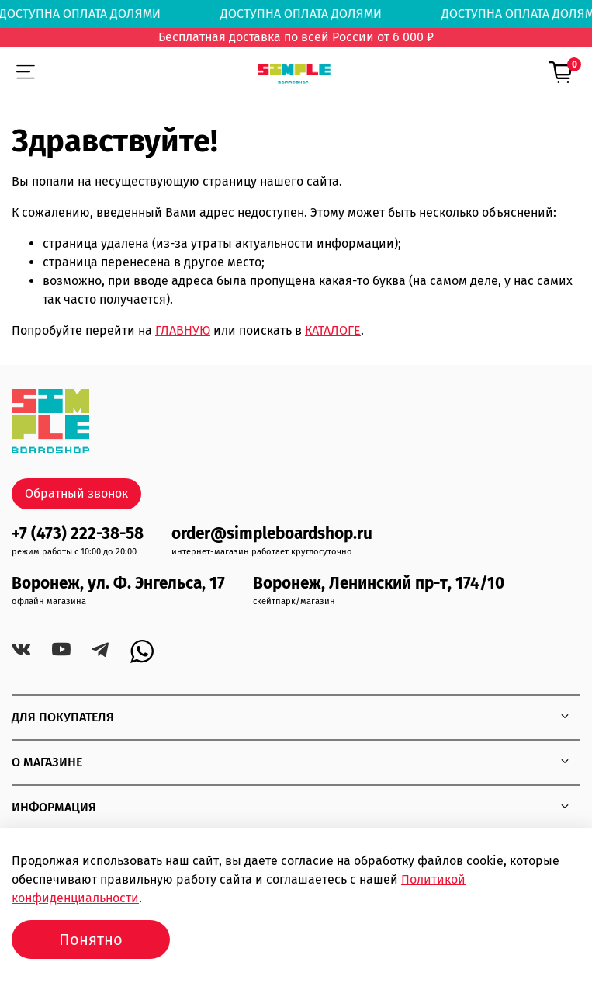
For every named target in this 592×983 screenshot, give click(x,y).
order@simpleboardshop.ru (271, 534)
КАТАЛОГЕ (333, 330)
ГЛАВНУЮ (182, 330)
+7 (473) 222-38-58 (78, 534)
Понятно (91, 939)
